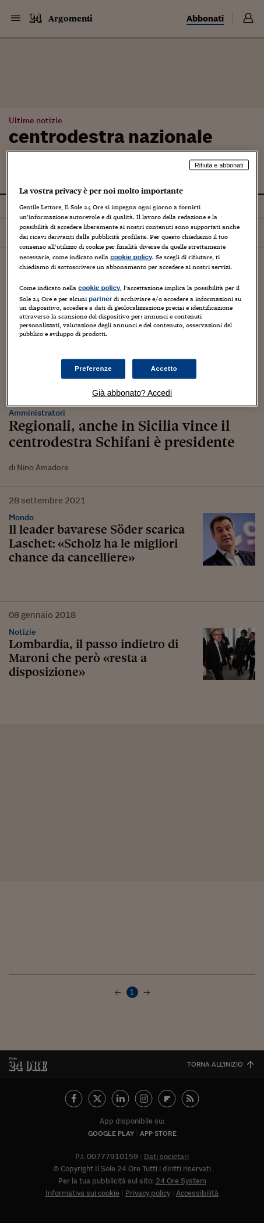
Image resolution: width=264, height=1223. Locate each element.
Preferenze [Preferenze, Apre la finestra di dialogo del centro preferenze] (93, 368)
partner (100, 298)
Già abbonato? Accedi (132, 393)
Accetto (164, 368)
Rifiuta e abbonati (219, 164)
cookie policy (131, 256)
